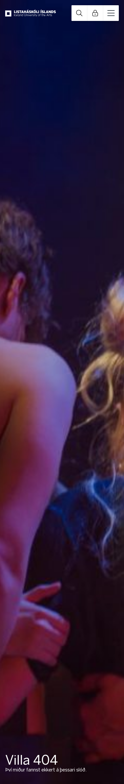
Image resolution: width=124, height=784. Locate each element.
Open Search (79, 13)
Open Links (95, 13)
